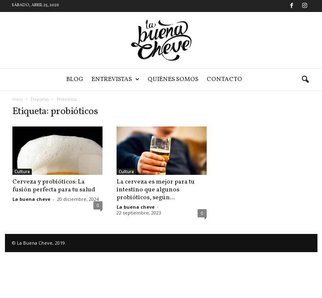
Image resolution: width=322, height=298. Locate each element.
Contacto (224, 79)
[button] (305, 80)
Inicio (17, 99)
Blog (74, 79)
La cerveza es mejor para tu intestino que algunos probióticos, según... (156, 190)
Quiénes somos (173, 79)
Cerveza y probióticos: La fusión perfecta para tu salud (53, 186)
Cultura (22, 171)
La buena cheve (31, 199)
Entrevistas (115, 80)
